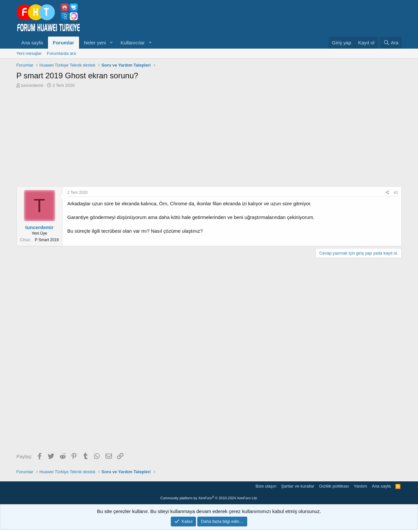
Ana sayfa (32, 42)
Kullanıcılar (133, 42)
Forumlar (63, 42)
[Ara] (391, 43)
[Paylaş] (387, 192)
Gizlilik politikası (334, 486)
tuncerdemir (32, 85)
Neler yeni (95, 42)
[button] (111, 43)
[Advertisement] (209, 137)
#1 (396, 192)
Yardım (360, 486)
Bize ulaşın (266, 486)
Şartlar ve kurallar (297, 486)
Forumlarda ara (61, 53)
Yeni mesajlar (29, 53)
